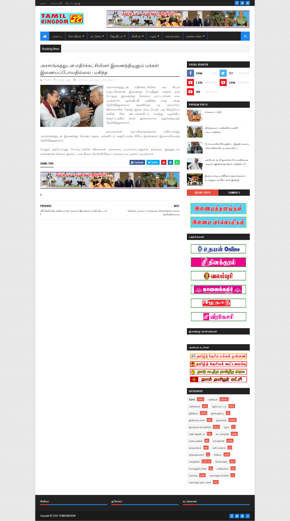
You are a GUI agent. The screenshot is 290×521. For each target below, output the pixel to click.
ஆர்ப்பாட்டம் (219, 406)
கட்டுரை (95, 36)
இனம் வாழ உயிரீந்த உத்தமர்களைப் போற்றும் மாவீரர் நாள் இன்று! (225, 178)
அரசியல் (82, 80)
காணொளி (218, 440)
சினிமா (136, 36)
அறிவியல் (194, 406)
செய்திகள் (75, 36)
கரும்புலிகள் (195, 440)
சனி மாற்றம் (219, 447)
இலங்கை (94, 80)
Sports (192, 399)
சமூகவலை (172, 36)
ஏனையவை (194, 36)
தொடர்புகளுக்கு (72, 3)
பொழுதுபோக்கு (198, 468)
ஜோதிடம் (116, 36)
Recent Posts (203, 192)
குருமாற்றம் (195, 447)
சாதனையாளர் (196, 454)
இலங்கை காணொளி (200, 427)
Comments (234, 192)
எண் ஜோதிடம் (197, 434)
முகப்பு (43, 3)
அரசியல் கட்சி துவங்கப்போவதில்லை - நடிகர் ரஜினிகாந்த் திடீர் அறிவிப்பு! (226, 162)
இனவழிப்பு (217, 413)
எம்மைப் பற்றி (213, 112)
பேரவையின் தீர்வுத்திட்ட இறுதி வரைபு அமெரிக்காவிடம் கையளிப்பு (227, 146)
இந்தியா (193, 413)
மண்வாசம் (222, 468)
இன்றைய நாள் (197, 420)
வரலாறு (193, 475)
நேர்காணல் (221, 461)
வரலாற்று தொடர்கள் (200, 482)
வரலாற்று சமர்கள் (219, 475)
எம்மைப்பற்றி (55, 3)
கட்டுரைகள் (222, 434)
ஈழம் (153, 36)
